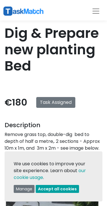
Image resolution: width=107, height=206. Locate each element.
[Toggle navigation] (96, 11)
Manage (24, 189)
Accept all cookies (57, 189)
